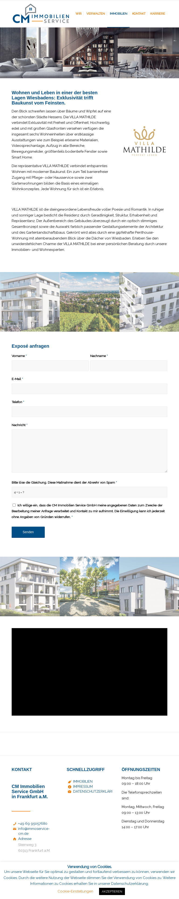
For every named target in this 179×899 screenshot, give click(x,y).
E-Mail (17, 379)
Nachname (99, 356)
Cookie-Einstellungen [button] (75, 891)
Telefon (18, 402)
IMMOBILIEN (83, 781)
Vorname (19, 356)
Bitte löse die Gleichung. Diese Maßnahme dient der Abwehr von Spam (64, 482)
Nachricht (19, 425)
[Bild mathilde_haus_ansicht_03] (30, 586)
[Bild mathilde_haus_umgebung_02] (90, 302)
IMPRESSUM (83, 787)
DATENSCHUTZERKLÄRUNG (96, 791)
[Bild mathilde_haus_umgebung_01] (90, 586)
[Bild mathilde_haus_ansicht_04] (30, 302)
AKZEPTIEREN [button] (112, 891)
